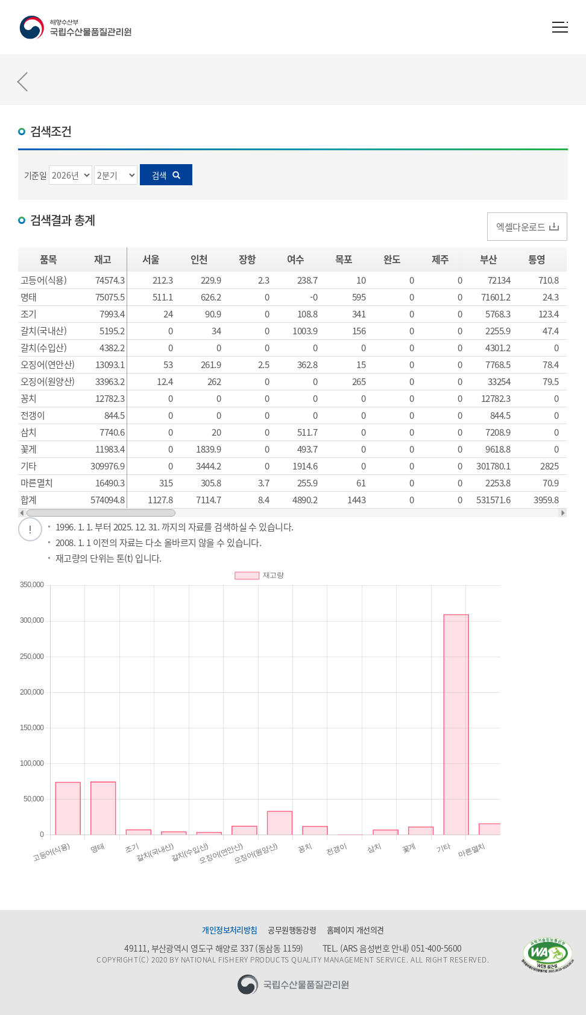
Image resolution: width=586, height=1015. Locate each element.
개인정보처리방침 (229, 929)
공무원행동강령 (292, 929)
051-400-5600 (436, 948)
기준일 (35, 175)
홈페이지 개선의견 (355, 929)
